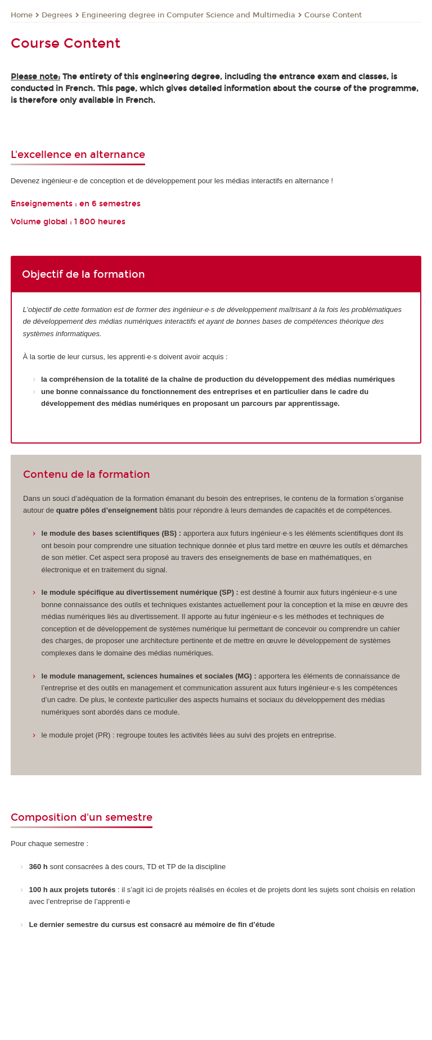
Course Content (333, 15)
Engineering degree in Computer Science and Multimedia (188, 15)
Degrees (57, 15)
